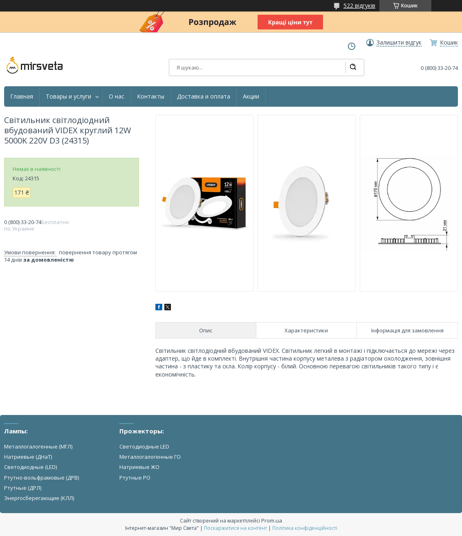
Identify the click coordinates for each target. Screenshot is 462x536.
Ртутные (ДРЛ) (22, 487)
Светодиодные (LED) (30, 467)
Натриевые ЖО (139, 467)
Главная (21, 96)
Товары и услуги (68, 96)
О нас (116, 96)
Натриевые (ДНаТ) (28, 456)
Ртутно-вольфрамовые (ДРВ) (41, 477)
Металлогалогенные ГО (150, 456)
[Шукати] (352, 67)
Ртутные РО (134, 477)
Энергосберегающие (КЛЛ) (39, 498)
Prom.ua (271, 520)
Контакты (150, 96)
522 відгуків (359, 5)
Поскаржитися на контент (235, 528)
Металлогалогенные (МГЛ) (38, 446)
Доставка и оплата (203, 96)
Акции (251, 96)
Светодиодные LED (144, 446)
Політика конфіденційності (304, 528)
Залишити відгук (399, 42)
